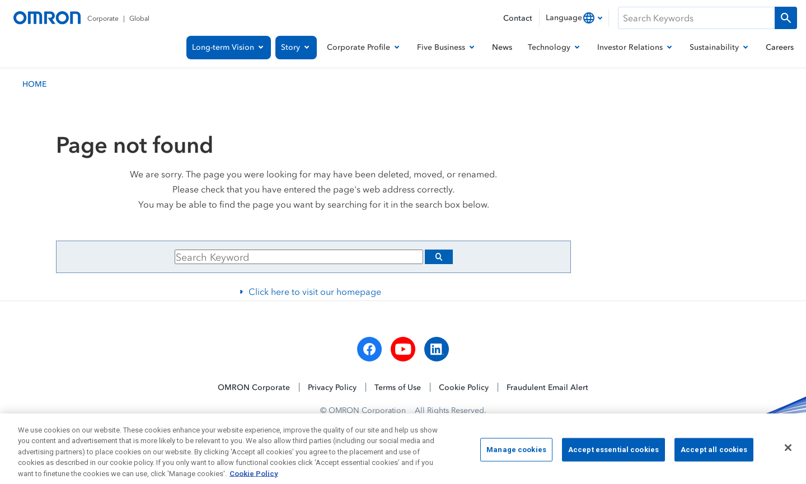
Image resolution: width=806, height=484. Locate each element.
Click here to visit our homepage (315, 291)
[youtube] (403, 349)
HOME (34, 83)
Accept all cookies (714, 455)
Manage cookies (516, 455)
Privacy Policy (332, 387)
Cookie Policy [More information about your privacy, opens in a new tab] (253, 479)
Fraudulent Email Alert (547, 387)
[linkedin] (436, 349)
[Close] (788, 453)
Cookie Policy (464, 387)
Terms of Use (397, 387)
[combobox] (574, 18)
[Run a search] (786, 18)
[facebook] (369, 349)
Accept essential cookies (613, 455)
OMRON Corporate (254, 387)
